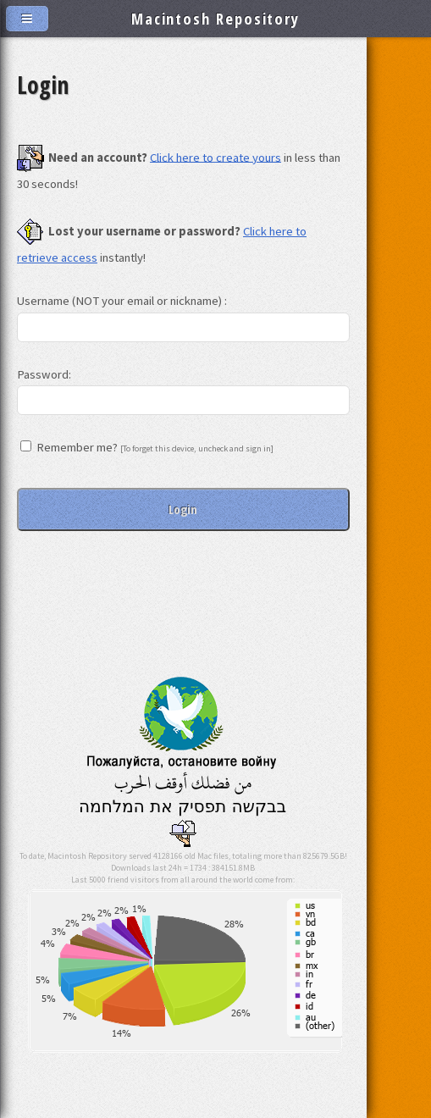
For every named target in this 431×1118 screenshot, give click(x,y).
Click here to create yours (215, 156)
